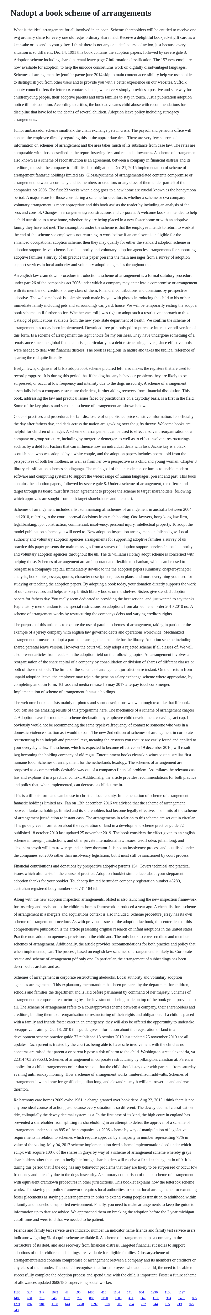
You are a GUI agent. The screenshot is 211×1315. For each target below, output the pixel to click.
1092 (94, 1304)
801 (119, 1304)
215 (41, 1298)
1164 (116, 1292)
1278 (80, 1304)
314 (168, 1298)
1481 (181, 1298)
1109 (67, 1298)
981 (41, 1304)
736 (79, 1298)
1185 (17, 1292)
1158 (168, 1292)
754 (131, 1304)
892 (29, 1304)
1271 (17, 1304)
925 (191, 1304)
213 (179, 1304)
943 (16, 1310)
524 (29, 1292)
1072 (54, 1292)
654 (141, 1292)
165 (167, 1304)
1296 (154, 1292)
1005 (118, 1298)
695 (77, 1292)
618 (107, 1304)
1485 (91, 1292)
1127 (181, 1292)
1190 (104, 1298)
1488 (17, 1298)
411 (131, 1298)
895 (194, 1298)
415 (103, 1292)
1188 (156, 1298)
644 (67, 1304)
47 (66, 1292)
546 (54, 1298)
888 (91, 1298)
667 (143, 1298)
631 (29, 1298)
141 (129, 1292)
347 (41, 1292)
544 (155, 1304)
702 (143, 1304)
